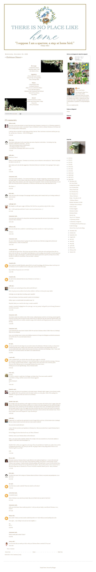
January (71, 252)
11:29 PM (11, 453)
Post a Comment (10, 548)
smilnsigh (11, 204)
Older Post (60, 552)
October (72, 233)
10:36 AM (11, 234)
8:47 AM (11, 500)
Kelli (10, 155)
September (72, 235)
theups (10, 515)
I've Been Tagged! (73, 208)
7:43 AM (11, 171)
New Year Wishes (73, 183)
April (71, 245)
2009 (69, 173)
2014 (69, 164)
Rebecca (11, 123)
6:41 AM (11, 479)
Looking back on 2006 (74, 185)
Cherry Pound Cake (73, 189)
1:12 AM (11, 468)
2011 (69, 168)
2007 (69, 177)
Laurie (10, 357)
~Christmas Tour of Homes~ (75, 204)
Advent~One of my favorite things (77, 228)
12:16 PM (11, 310)
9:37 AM (11, 211)
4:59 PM (11, 396)
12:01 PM (11, 272)
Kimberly (11, 389)
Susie (10, 372)
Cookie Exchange (73, 225)
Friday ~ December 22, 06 (75, 198)
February (72, 250)
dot (9, 343)
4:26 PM (11, 527)
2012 (69, 166)
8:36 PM (11, 536)
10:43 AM (11, 244)
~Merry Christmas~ (73, 196)
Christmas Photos (73, 213)
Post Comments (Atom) (16, 554)
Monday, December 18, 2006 (75, 202)
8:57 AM (11, 510)
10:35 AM (11, 221)
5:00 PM (11, 338)
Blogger (54, 567)
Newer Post (7, 552)
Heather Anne (12, 401)
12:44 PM (11, 323)
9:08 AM (11, 199)
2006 (69, 179)
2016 (69, 160)
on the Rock (11, 493)
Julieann (11, 226)
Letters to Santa (72, 206)
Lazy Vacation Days (73, 187)
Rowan (10, 458)
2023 (69, 158)
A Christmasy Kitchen (74, 219)
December (72, 181)
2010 (69, 171)
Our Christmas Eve (73, 194)
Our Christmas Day (73, 191)
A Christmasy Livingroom (75, 221)
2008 (69, 175)
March (71, 247)
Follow (68, 111)
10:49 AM (11, 384)
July (71, 239)
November (72, 230)
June (71, 241)
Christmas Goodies (73, 211)
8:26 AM (11, 188)
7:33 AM (11, 150)
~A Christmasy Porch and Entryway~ (77, 223)
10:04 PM (11, 413)
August (71, 237)
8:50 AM (11, 367)
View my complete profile (72, 105)
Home (34, 552)
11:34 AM (11, 258)
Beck (10, 140)
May (71, 243)
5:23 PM (11, 352)
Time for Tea (72, 215)
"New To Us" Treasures (74, 217)
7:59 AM (11, 488)
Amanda (11, 263)
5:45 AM (11, 135)
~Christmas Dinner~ (73, 200)
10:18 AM (11, 545)
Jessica (10, 541)
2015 (69, 162)
